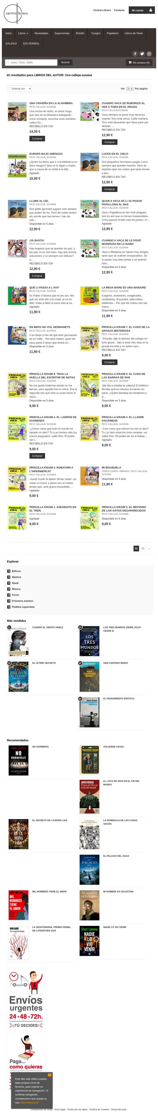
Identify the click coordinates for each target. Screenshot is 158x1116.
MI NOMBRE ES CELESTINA (118, 891)
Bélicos (16, 571)
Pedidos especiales (23, 607)
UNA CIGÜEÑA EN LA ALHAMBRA (51, 103)
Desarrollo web (119, 1109)
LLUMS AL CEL (39, 200)
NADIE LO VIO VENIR (114, 927)
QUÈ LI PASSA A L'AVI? (44, 287)
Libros (23, 33)
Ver (123, 89)
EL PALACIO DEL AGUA (116, 856)
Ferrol (15, 595)
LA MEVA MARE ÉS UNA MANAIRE (124, 287)
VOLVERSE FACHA (113, 746)
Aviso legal (59, 1109)
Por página (141, 89)
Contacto (119, 10)
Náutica (16, 577)
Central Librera (102, 10)
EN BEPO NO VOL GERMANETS (49, 327)
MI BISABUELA (111, 467)
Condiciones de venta (41, 1109)
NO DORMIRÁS (40, 746)
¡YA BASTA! (36, 240)
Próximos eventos (22, 601)
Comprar (37, 138)
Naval (15, 583)
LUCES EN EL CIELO (115, 153)
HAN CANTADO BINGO (115, 663)
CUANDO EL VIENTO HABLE (47, 627)
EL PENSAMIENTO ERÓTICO (118, 698)
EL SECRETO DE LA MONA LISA (49, 820)
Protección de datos (77, 1109)
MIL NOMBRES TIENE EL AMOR (49, 891)
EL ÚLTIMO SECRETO (44, 663)
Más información (30, 1102)
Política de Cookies (99, 1109)
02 (143, 548)
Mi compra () (139, 62)
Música (16, 589)
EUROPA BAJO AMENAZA (46, 153)
